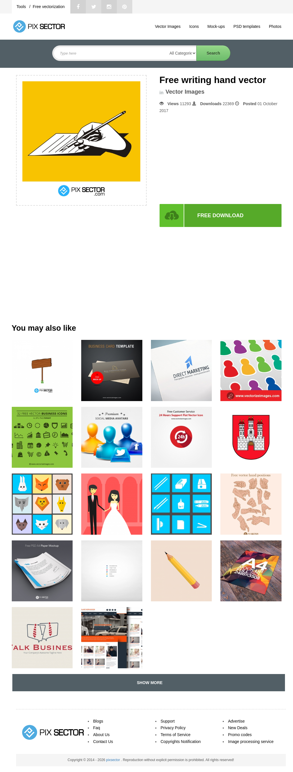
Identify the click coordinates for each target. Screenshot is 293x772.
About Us (101, 734)
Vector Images (168, 26)
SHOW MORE (148, 682)
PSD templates (247, 26)
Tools (22, 6)
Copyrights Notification (181, 741)
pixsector (113, 760)
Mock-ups (216, 26)
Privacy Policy (173, 727)
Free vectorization (49, 6)
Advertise (236, 721)
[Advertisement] (208, 159)
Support (168, 721)
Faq (96, 727)
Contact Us (103, 741)
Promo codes (240, 734)
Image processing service (251, 741)
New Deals (238, 727)
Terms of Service (176, 734)
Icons (194, 26)
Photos (275, 26)
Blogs (98, 721)
